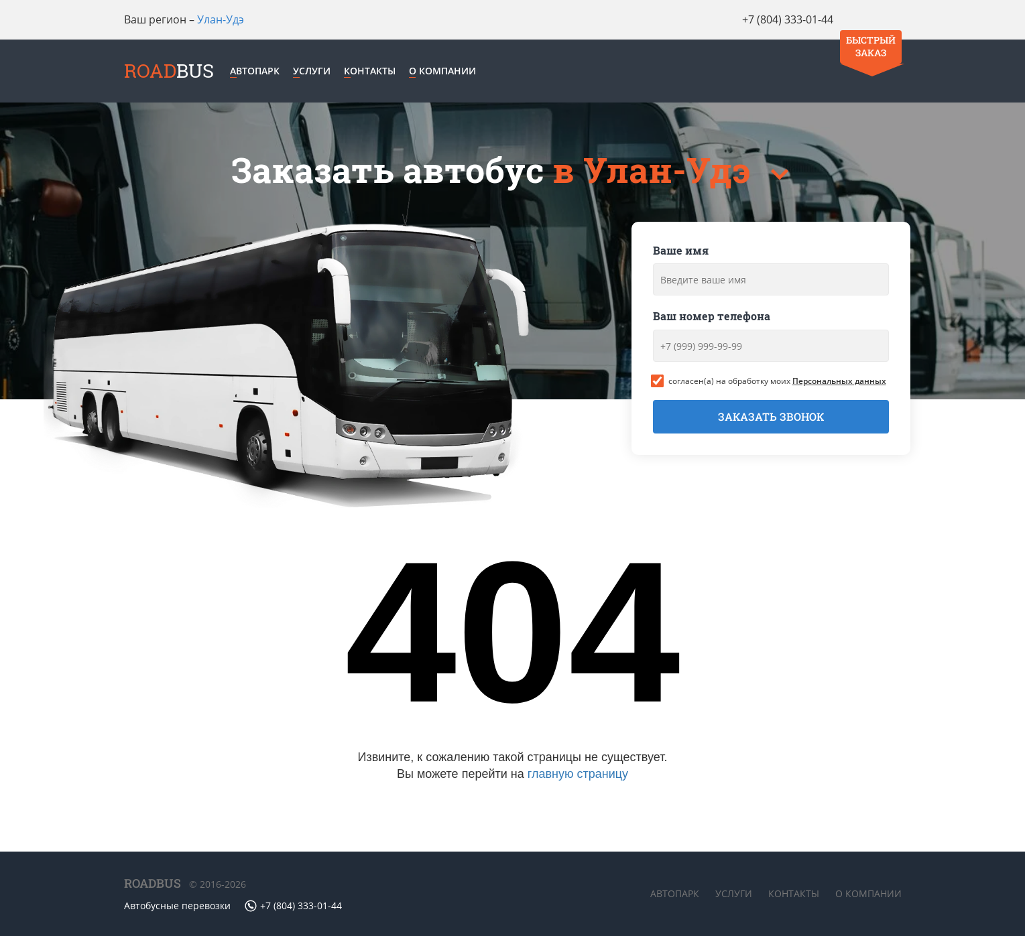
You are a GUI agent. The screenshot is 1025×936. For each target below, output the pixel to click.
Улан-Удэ (220, 19)
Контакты (376, 72)
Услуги (318, 72)
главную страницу (578, 776)
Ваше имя (681, 252)
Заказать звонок (771, 419)
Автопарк (261, 72)
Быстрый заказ (869, 28)
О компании (449, 72)
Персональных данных (839, 383)
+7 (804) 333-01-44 (769, 19)
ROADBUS (152, 884)
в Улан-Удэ (655, 172)
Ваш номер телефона (711, 319)
